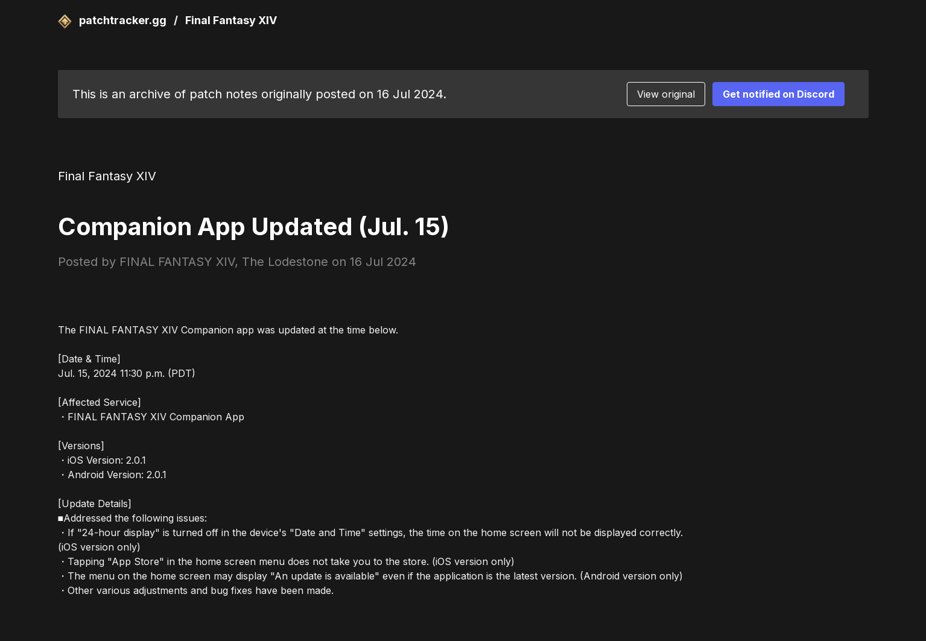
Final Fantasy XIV (231, 20)
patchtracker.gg (114, 20)
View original (666, 94)
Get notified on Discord (778, 94)
